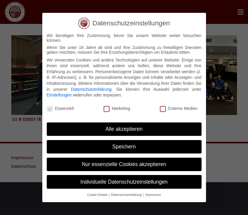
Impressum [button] (153, 194)
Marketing (117, 108)
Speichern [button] (124, 147)
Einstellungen (59, 95)
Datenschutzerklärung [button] (127, 194)
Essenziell (60, 108)
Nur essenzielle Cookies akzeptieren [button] (124, 164)
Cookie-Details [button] (97, 194)
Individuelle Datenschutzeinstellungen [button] (124, 182)
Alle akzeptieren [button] (124, 129)
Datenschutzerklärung (91, 89)
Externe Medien (178, 108)
